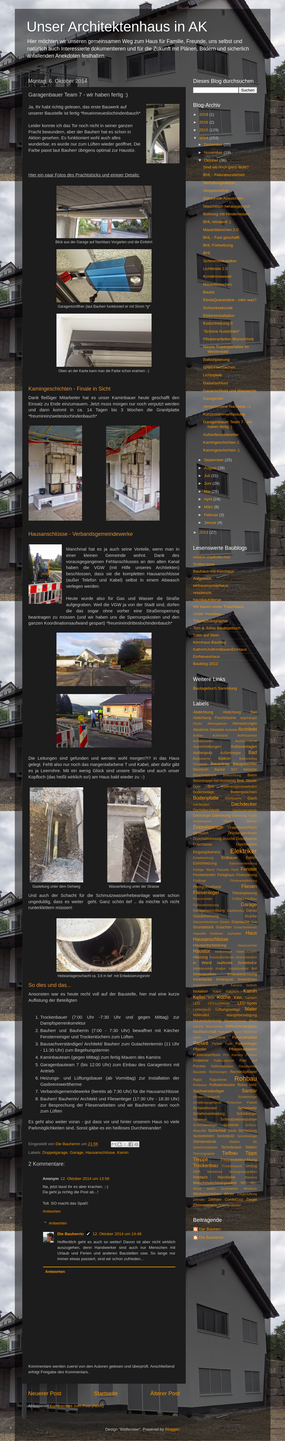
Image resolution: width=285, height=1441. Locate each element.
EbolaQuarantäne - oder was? (229, 300)
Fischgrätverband (207, 887)
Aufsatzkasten (203, 741)
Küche (224, 997)
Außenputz (202, 752)
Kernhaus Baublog (209, 642)
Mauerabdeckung (207, 1021)
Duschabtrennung (207, 839)
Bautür (209, 292)
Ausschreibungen (207, 747)
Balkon (224, 758)
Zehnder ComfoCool (225, 1199)
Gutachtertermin (245, 927)
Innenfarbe (202, 979)
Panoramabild (244, 1037)
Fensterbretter (204, 875)
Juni (208, 483)
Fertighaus (225, 875)
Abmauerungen (244, 723)
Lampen (251, 997)
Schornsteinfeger (205, 1125)
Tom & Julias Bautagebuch (217, 628)
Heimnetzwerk (247, 951)
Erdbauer (229, 857)
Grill (254, 922)
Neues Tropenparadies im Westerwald (226, 349)
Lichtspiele (212, 375)
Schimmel (200, 1119)
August (211, 468)
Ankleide (231, 729)
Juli (207, 475)
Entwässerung (203, 857)
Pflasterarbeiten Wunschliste (228, 339)
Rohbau (245, 1078)
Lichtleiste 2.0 (215, 268)
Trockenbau (205, 1165)
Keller (199, 997)
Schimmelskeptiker (220, 261)
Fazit (235, 869)
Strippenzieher (216, 190)
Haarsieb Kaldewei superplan (217, 933)
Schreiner (231, 1125)
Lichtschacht (202, 1009)
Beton (252, 775)
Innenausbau (204, 974)
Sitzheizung (247, 1131)
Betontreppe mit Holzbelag (214, 781)
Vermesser (215, 1171)
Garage (76, 1152)
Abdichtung (203, 712)
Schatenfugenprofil (206, 1097)
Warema (251, 1177)
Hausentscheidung (209, 945)
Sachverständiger (208, 1091)
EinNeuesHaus (206, 656)
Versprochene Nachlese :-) (227, 406)
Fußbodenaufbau (244, 898)
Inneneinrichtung (242, 974)
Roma (242, 1085)
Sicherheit (217, 1130)
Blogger (172, 1429)
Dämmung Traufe (244, 815)
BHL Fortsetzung (218, 245)
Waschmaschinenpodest (215, 1183)
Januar (211, 522)
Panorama (217, 1037)
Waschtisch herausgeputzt (226, 206)
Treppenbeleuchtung (238, 1159)
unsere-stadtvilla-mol (211, 557)
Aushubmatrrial (246, 741)
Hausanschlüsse (100, 1152)
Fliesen (249, 886)
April (208, 499)
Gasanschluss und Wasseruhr (229, 390)
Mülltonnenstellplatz (241, 1026)
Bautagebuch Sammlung (215, 688)
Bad (252, 752)
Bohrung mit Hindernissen (226, 214)
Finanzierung (246, 875)
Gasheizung (235, 910)
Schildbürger (247, 1114)
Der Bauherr (210, 1229)
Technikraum (231, 1147)
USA (197, 1172)
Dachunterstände (244, 810)
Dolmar (252, 821)
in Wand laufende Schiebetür (225, 962)
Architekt (247, 729)
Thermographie (204, 1153)
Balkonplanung (216, 359)
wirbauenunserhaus (210, 585)
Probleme (201, 1060)
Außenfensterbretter (221, 434)
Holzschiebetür (246, 957)
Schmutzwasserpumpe (239, 1119)
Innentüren (247, 979)
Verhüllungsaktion (219, 183)
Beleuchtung (232, 775)
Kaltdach (232, 991)
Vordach (200, 1177)
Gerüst (251, 910)
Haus (251, 933)
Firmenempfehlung (243, 880)
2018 (204, 114)
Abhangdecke (217, 723)
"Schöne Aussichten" (221, 331)
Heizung (200, 957)
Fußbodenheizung (206, 905)
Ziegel (251, 1199)
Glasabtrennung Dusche (225, 916)
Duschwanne (246, 844)
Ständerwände (204, 1142)
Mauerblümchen (217, 284)
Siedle (232, 1130)
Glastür (225, 922)
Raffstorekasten (222, 1066)
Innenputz (225, 979)
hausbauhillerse (207, 600)
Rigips (197, 1079)
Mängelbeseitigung (242, 1015)
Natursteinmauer (230, 1032)
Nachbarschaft (204, 1032)
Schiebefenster (205, 1108)
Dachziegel (202, 815)
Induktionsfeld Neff (243, 968)
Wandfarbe (226, 1177)
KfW (211, 997)
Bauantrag (220, 763)
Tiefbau (230, 1153)
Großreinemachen (219, 367)
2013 (204, 532)
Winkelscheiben (207, 1194)
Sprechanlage (247, 1136)
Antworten (52, 1211)
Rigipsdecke (218, 1079)
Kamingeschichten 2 (221, 442)
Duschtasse (202, 844)
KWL (238, 997)
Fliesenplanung (244, 893)
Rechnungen (218, 1072)
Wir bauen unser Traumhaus (218, 606)
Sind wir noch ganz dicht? (226, 167)
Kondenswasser (217, 276)
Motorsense (214, 1026)
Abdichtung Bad (240, 712)
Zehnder (199, 1199)
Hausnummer (247, 945)
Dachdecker (244, 804)
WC (244, 1183)
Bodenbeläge (204, 792)
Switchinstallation (205, 1147)
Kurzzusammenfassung (224, 414)
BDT (234, 769)
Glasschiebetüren (205, 922)
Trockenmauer (232, 1166)
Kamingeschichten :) (221, 450)
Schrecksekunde (218, 308)
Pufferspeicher (224, 1060)
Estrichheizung (205, 863)
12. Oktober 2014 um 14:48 (117, 1234)
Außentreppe (230, 753)
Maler (251, 1009)
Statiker (234, 1141)
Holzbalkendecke (222, 957)
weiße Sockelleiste (222, 1188)
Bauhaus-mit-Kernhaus (213, 571)
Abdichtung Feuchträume (214, 718)
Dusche (229, 839)
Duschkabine (246, 839)
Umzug (251, 1166)
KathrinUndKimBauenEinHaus (220, 649)
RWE (253, 1085)
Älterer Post (165, 1393)
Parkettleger (246, 1043)
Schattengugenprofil (207, 1102)
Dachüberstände (206, 810)
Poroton (251, 1055)
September (214, 460)
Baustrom (201, 769)
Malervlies (201, 1015)
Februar (211, 515)
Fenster (249, 869)
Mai (208, 491)
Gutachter (224, 927)
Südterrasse (204, 564)
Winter (229, 1194)
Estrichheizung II (218, 323)
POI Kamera (233, 1055)
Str (255, 1141)
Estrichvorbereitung (243, 863)
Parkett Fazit (222, 1043)
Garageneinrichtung (209, 910)
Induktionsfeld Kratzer (209, 968)
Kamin (122, 1152)
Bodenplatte (206, 797)
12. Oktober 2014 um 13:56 (85, 1178)
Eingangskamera (206, 852)
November (214, 152)
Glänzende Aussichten (223, 198)
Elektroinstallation (218, 315)
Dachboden (201, 804)
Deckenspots (202, 821)
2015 (204, 130)
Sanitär (249, 1090)
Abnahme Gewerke (208, 730)
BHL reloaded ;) (217, 221)
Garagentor (213, 398)
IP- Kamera (232, 985)
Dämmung (221, 815)
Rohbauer (200, 1085)
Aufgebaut (202, 578)
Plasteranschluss (207, 1055)
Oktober (212, 160)
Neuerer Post (44, 1393)
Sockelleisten (204, 1136)
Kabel (217, 991)
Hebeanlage (223, 951)
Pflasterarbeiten (243, 1049)
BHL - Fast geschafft (221, 237)
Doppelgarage (55, 1152)
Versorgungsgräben (243, 1171)
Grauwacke (240, 922)
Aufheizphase (247, 735)
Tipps (251, 1153)
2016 (204, 122)
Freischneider (202, 898)
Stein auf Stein (206, 635)
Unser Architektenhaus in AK (117, 26)
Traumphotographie (210, 621)
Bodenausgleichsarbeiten (239, 786)
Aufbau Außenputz (210, 735)
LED (196, 1003)
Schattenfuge (247, 1097)
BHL (207, 253)
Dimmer (229, 821)
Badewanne (201, 758)
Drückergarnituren (242, 833)
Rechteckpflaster (243, 1072)
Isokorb (251, 985)
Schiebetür (247, 1108)
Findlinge (199, 880)
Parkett (200, 1043)
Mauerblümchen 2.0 (220, 229)
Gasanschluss (215, 383)
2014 (204, 138)
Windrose (250, 1188)
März (209, 507)
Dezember (214, 144)
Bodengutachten (244, 792)
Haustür (201, 951)
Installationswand (205, 985)
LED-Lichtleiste (219, 1003)
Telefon (251, 1147)
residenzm (202, 592)
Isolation (200, 991)
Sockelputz (225, 1136)
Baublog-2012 (205, 663)
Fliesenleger (206, 892)
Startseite (106, 1393)
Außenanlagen (244, 746)
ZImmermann (205, 1205)
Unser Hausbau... (208, 614)
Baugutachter (245, 763)
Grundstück (203, 927)
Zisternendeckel (229, 1205)
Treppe (200, 1159)
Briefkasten (233, 798)
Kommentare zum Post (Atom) (77, 1406)
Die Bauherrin (70, 1234)
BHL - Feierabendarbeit (224, 175)
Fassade (223, 869)
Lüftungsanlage (227, 1009)
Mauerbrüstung (235, 1021)
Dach (252, 798)
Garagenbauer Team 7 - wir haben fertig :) (227, 424)
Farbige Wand (204, 869)
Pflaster (200, 1049)
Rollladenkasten (222, 1085)
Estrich (251, 858)
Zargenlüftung (247, 1194)
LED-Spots (247, 1003)
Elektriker (243, 851)
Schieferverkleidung (209, 1114)
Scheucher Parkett (241, 1102)
